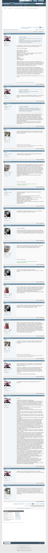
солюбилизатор (26, 92)
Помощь (35, 0)
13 (40, 27)
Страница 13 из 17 (25, 27)
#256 (43, 360)
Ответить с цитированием (39, 84)
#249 (43, 225)
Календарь (15, 5)
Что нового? (6, 3)
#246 (43, 161)
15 (43, 27)
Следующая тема (27, 508)
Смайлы (16, 513)
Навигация (25, 5)
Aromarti (24, 549)
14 (41, 27)
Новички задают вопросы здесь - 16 (12, 29)
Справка (11, 5)
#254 (43, 319)
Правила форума (18, 518)
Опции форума (20, 5)
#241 (43, 33)
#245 (43, 150)
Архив (40, 542)
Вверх (43, 505)
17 (22, 28)
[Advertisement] (25, 18)
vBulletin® (23, 547)
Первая (30, 27)
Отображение (41, 31)
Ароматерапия (10, 8)
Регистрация (41, 0)
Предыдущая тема (21, 508)
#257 (43, 378)
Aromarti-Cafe (26, 3)
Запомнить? (22, 2)
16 (21, 28)
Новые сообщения (7, 5)
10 (35, 27)
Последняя (26, 28)
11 (37, 27)
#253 (43, 302)
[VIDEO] (16, 516)
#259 (43, 468)
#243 (43, 103)
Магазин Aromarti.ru (19, 3)
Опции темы (36, 31)
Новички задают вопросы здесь (19, 8)
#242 (43, 86)
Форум (12, 3)
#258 (43, 395)
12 (38, 27)
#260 (43, 485)
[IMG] (16, 514)
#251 (43, 266)
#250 (43, 242)
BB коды (16, 512)
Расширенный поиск (41, 5)
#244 (43, 128)
